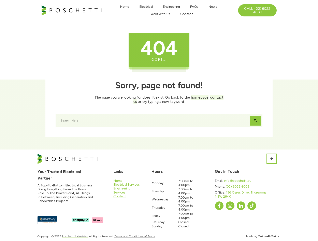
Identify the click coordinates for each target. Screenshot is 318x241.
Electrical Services (126, 184)
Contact (119, 196)
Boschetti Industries (75, 236)
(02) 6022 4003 (237, 186)
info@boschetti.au (237, 181)
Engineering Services (121, 190)
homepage (199, 97)
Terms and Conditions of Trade (134, 236)
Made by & (263, 236)
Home (117, 181)
